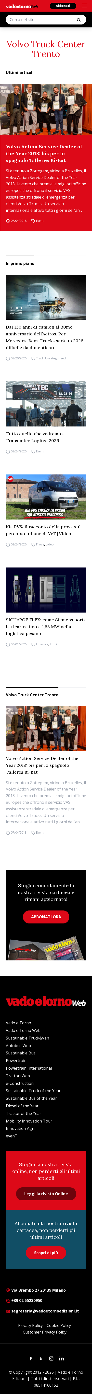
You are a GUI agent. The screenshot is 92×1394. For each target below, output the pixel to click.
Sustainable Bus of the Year (31, 1098)
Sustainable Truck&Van (27, 1038)
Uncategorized (55, 358)
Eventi (40, 221)
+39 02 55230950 (24, 1300)
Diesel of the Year (22, 1106)
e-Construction (20, 1083)
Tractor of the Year (23, 1113)
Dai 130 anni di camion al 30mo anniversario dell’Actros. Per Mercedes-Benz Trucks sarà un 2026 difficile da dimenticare (44, 337)
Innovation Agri (20, 1128)
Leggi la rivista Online (46, 1193)
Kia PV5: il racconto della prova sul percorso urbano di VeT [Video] (43, 530)
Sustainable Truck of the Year (33, 1090)
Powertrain (16, 1060)
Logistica (42, 644)
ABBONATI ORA (46, 917)
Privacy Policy (30, 1325)
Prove (40, 544)
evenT (11, 1136)
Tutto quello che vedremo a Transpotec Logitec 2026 (35, 437)
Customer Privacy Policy (44, 1332)
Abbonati (63, 6)
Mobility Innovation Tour (29, 1121)
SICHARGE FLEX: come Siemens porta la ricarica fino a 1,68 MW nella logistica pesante (46, 626)
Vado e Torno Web (23, 1030)
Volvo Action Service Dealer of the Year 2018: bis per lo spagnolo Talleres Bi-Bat (44, 153)
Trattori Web (18, 1075)
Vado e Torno (18, 1023)
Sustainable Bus (21, 1053)
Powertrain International (29, 1068)
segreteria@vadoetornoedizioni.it (42, 1311)
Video (50, 544)
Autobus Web (18, 1045)
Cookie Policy (59, 1325)
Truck (40, 358)
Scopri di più (46, 1252)
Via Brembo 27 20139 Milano (36, 1290)
